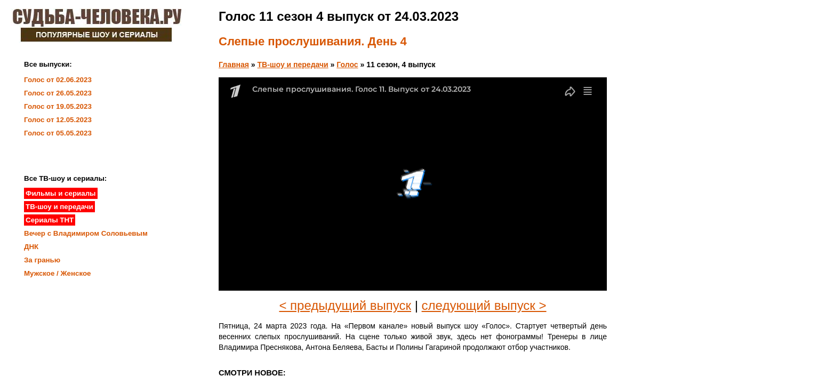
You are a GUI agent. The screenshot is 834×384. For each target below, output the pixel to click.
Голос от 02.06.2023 (58, 80)
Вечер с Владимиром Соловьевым (86, 233)
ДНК (31, 247)
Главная (234, 64)
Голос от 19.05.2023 (58, 106)
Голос (347, 64)
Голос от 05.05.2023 (58, 133)
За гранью (42, 260)
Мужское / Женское (57, 273)
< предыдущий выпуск (345, 305)
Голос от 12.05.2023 (58, 120)
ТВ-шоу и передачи (293, 64)
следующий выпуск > (484, 305)
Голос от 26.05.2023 (58, 93)
